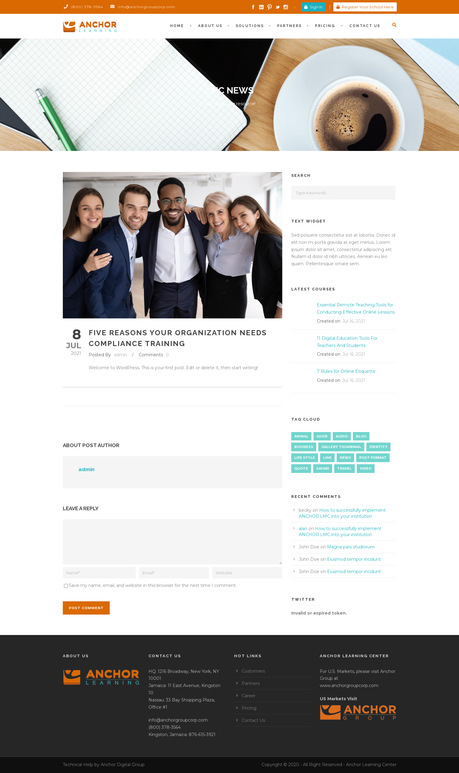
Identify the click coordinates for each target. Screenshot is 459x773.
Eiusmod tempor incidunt (354, 559)
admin (120, 354)
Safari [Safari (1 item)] (322, 468)
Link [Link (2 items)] (327, 458)
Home (177, 26)
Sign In (313, 7)
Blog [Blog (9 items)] (361, 436)
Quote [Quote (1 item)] (301, 468)
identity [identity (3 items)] (378, 447)
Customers (253, 671)
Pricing (325, 26)
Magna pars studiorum (351, 547)
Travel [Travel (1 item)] (344, 468)
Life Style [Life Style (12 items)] (304, 458)
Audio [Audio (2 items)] (342, 436)
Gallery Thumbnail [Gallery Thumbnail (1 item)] (341, 447)
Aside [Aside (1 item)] (322, 436)
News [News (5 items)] (345, 458)
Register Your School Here (365, 7)
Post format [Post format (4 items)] (373, 458)
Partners (289, 26)
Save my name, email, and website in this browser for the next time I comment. (153, 585)
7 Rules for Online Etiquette (346, 371)
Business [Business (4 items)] (303, 447)
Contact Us (364, 26)
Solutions (250, 26)
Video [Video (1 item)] (366, 468)
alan (303, 528)
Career (249, 695)
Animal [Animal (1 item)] (301, 436)
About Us (210, 26)
